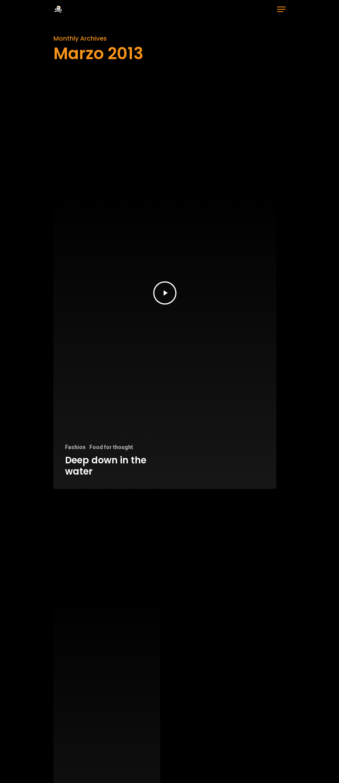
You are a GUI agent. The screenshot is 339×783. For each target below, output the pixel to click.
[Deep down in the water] (164, 293)
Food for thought (111, 447)
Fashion (75, 447)
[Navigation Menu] (281, 9)
